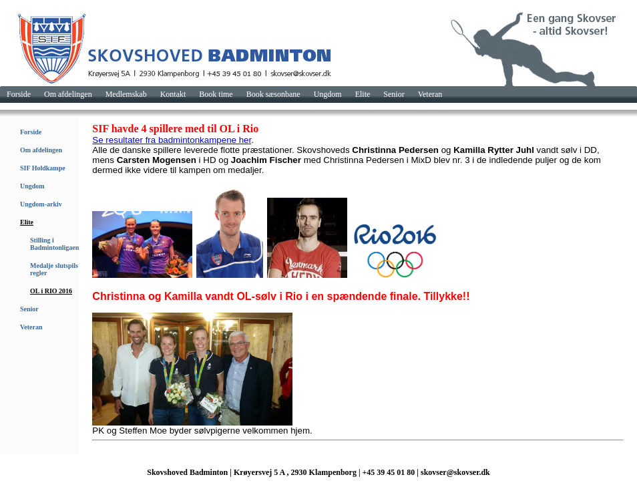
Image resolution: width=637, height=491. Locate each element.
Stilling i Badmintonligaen (54, 243)
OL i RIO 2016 (51, 291)
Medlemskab (126, 94)
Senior (393, 94)
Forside (19, 94)
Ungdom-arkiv (41, 204)
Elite (363, 94)
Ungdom (328, 94)
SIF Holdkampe (42, 168)
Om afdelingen (68, 94)
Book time (215, 94)
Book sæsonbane (273, 94)
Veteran (430, 94)
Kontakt (173, 94)
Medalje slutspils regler (54, 269)
